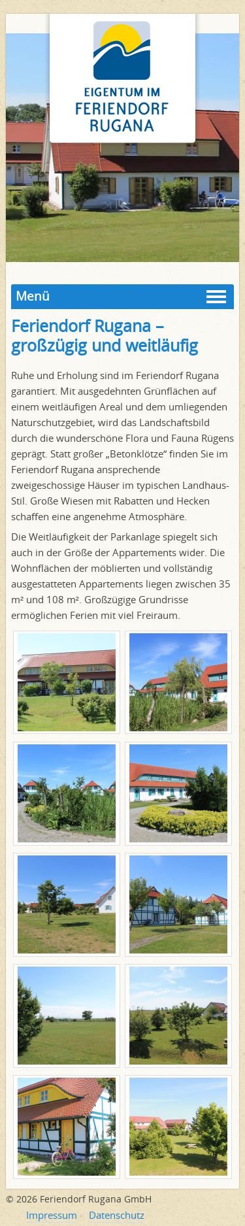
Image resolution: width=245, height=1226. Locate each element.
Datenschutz (116, 1214)
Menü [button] (33, 296)
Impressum (51, 1214)
